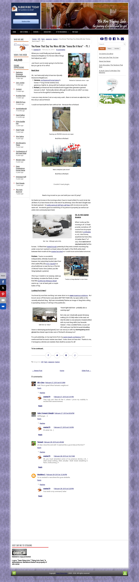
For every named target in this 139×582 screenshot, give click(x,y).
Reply (39, 388)
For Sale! (75, 32)
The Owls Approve (19, 191)
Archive (117, 48)
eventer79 (37, 50)
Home (14, 32)
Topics (109, 48)
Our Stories (25, 31)
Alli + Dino (40, 382)
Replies (42, 393)
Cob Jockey (20, 83)
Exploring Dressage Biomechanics (21, 74)
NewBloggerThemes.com (97, 579)
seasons (49, 39)
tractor (55, 39)
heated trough (52, 247)
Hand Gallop (20, 115)
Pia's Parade (20, 183)
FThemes (43, 579)
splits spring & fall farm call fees (58, 205)
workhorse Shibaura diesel (47, 281)
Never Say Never (104, 61)
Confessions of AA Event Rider (21, 152)
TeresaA (40, 442)
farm (43, 39)
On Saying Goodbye (106, 54)
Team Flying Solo (61, 573)
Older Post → (86, 371)
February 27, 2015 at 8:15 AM (55, 382)
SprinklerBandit (21, 109)
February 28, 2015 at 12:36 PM (56, 474)
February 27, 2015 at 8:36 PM (64, 413)
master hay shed (57, 251)
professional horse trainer (50, 80)
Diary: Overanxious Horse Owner (20, 168)
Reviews (37, 31)
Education (49, 31)
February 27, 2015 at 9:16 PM (64, 427)
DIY (39, 39)
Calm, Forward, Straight (45, 413)
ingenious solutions (79, 295)
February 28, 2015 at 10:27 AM (64, 456)
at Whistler (87, 232)
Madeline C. (41, 474)
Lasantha (62, 579)
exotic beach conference (72, 337)
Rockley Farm (20, 96)
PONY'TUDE (20, 130)
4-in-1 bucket (50, 264)
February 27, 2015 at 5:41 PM (64, 397)
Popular (102, 48)
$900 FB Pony (20, 102)
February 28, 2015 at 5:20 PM (64, 489)
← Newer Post (37, 371)
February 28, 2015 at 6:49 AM (54, 442)
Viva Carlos (20, 136)
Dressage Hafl (21, 177)
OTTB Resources (63, 31)
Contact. (19, 89)
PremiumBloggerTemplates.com (77, 579)
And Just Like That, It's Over (108, 57)
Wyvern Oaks (20, 160)
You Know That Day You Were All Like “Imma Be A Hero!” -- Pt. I (60, 46)
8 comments (60, 50)
